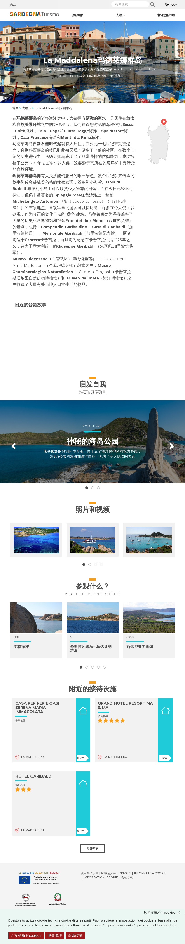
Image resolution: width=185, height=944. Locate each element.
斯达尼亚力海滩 (139, 646)
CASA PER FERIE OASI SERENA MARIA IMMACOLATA (37, 707)
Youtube (53, 3)
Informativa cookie (150, 873)
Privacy (125, 873)
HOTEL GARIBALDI (34, 776)
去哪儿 (120, 15)
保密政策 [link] (75, 935)
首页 (15, 108)
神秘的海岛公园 (92, 441)
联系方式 (127, 877)
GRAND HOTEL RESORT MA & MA (125, 705)
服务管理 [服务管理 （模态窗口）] (54, 935)
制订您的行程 (166, 15)
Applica (152, 4)
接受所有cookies (26, 935)
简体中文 (170, 4)
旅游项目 (78, 15)
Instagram (38, 3)
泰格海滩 (21, 646)
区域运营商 (108, 873)
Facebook (22, 3)
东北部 (92, 48)
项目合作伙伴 (89, 873)
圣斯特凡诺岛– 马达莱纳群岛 (91, 648)
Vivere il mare (92, 426)
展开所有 (92, 848)
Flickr (46, 3)
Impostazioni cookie (101, 877)
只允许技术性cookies (164, 912)
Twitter (30, 3)
